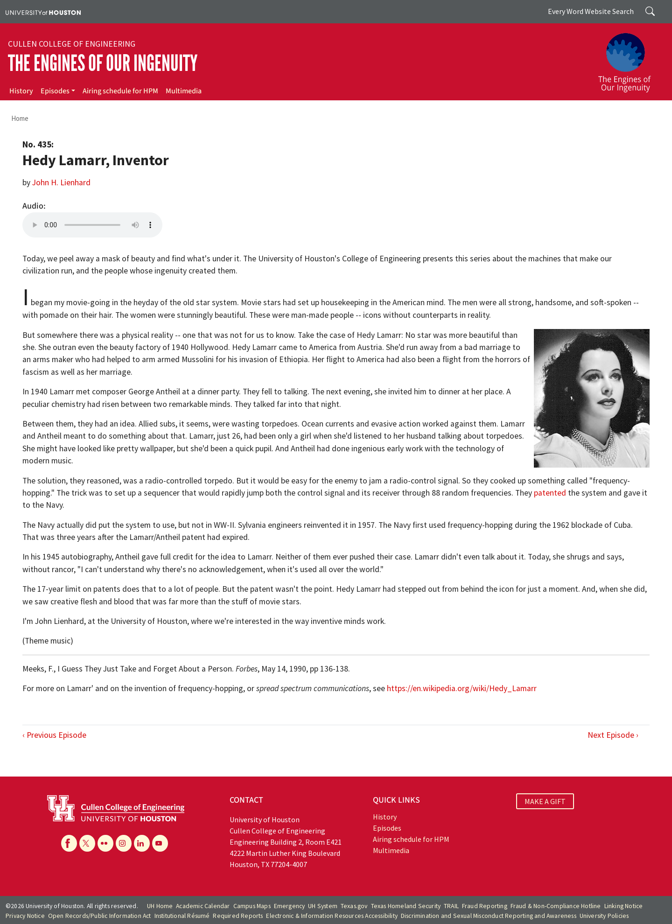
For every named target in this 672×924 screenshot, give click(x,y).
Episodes (55, 91)
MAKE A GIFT (545, 801)
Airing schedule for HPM (120, 91)
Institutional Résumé (182, 916)
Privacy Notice (25, 916)
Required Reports (238, 916)
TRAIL (451, 906)
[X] (87, 843)
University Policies (604, 916)
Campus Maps (252, 906)
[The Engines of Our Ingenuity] (630, 58)
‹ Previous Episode (54, 735)
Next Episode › (613, 735)
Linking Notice (623, 906)
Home (19, 118)
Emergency (289, 906)
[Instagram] (124, 843)
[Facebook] (69, 843)
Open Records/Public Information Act (99, 916)
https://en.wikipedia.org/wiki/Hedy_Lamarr (462, 688)
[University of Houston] (43, 11)
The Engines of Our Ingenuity (102, 63)
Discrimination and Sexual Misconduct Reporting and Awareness (488, 916)
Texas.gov (354, 906)
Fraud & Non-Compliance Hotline (556, 906)
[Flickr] (105, 843)
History (21, 91)
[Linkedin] (142, 843)
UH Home (160, 906)
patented (550, 493)
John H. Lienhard (61, 182)
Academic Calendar (203, 906)
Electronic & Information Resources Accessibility (332, 916)
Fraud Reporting (484, 906)
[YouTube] (160, 843)
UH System (322, 906)
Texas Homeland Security (406, 906)
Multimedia (184, 91)
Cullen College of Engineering (71, 44)
